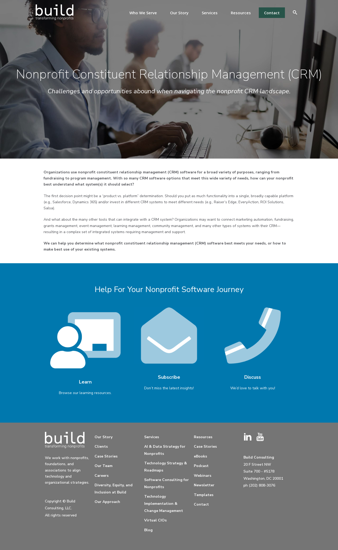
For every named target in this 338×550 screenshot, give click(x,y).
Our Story (179, 12)
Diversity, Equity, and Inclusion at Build (114, 489)
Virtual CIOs (155, 520)
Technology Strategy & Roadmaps (165, 467)
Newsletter (204, 485)
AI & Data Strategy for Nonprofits (164, 450)
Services (210, 12)
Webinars (202, 475)
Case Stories (106, 456)
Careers (102, 475)
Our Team (103, 465)
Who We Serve (143, 12)
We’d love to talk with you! (252, 388)
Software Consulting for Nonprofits (166, 483)
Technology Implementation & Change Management (163, 503)
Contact (272, 12)
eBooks (200, 456)
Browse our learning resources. (85, 392)
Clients (101, 446)
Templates (203, 494)
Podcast (201, 465)
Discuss (252, 377)
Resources (241, 12)
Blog (148, 530)
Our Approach (107, 501)
